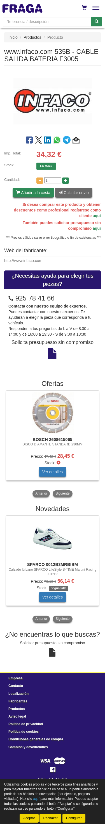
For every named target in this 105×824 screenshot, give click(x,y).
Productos (32, 37)
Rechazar (50, 818)
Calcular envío (73, 192)
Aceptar (29, 818)
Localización (18, 694)
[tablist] (52, 444)
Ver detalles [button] (52, 472)
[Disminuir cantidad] (39, 180)
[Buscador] (47, 21)
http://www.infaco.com (23, 260)
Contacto (15, 686)
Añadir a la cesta (33, 192)
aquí (97, 215)
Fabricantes (17, 701)
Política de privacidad (25, 724)
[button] (76, 141)
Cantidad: (12, 179)
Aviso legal (17, 716)
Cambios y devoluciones (28, 747)
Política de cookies (23, 732)
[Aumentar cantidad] (65, 180)
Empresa (15, 678)
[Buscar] (96, 21)
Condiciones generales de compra (35, 739)
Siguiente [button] (62, 493)
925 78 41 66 (35, 298)
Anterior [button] (41, 493)
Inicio (13, 37)
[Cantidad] (52, 180)
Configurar (74, 818)
